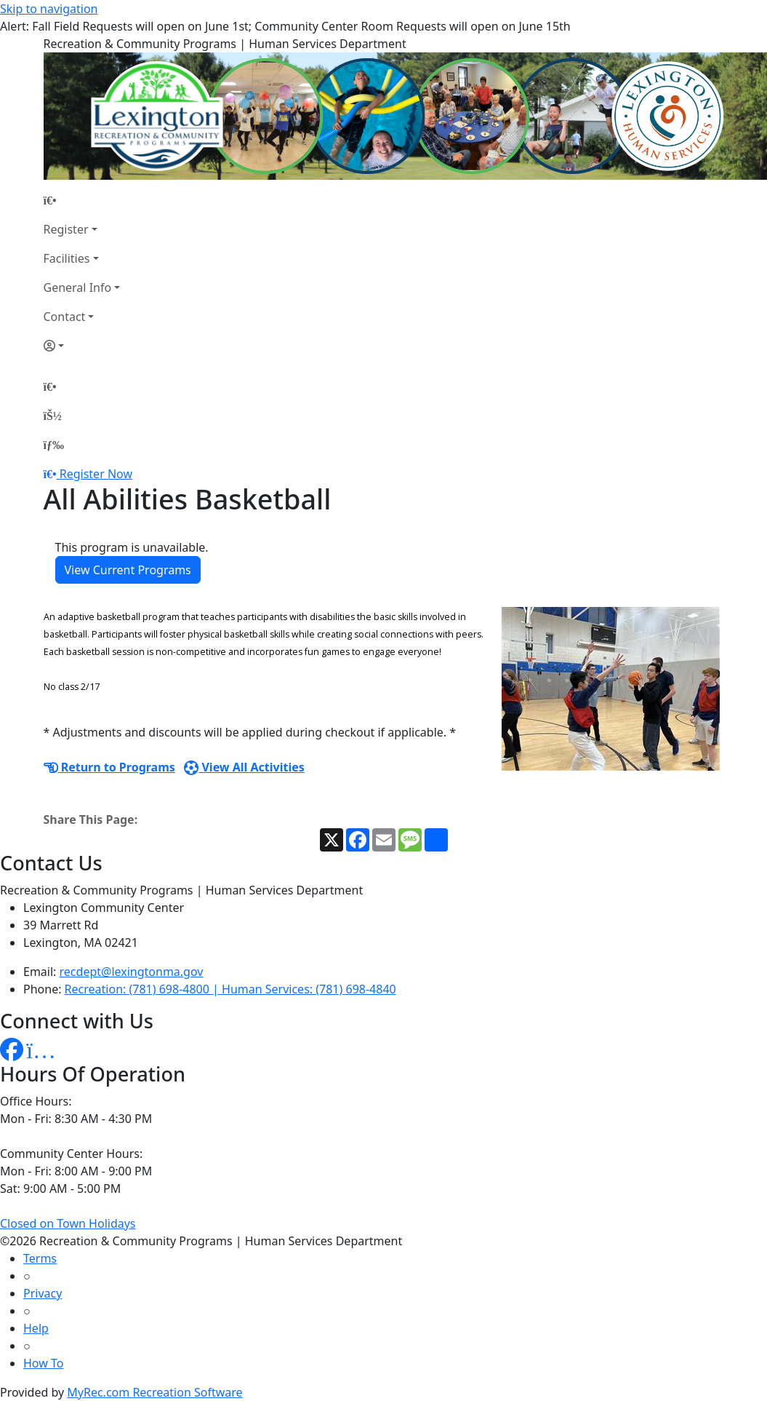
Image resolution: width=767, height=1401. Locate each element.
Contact (65, 317)
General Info (78, 287)
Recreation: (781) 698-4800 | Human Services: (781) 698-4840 (230, 989)
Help (36, 1328)
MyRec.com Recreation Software (154, 1392)
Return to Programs (109, 767)
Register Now (96, 474)
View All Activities (244, 767)
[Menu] (54, 444)
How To (43, 1363)
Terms (40, 1258)
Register (66, 229)
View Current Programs (128, 570)
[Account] (82, 345)
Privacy (42, 1293)
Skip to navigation (48, 9)
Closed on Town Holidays (68, 1223)
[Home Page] (82, 200)
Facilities (67, 258)
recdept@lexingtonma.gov (132, 972)
